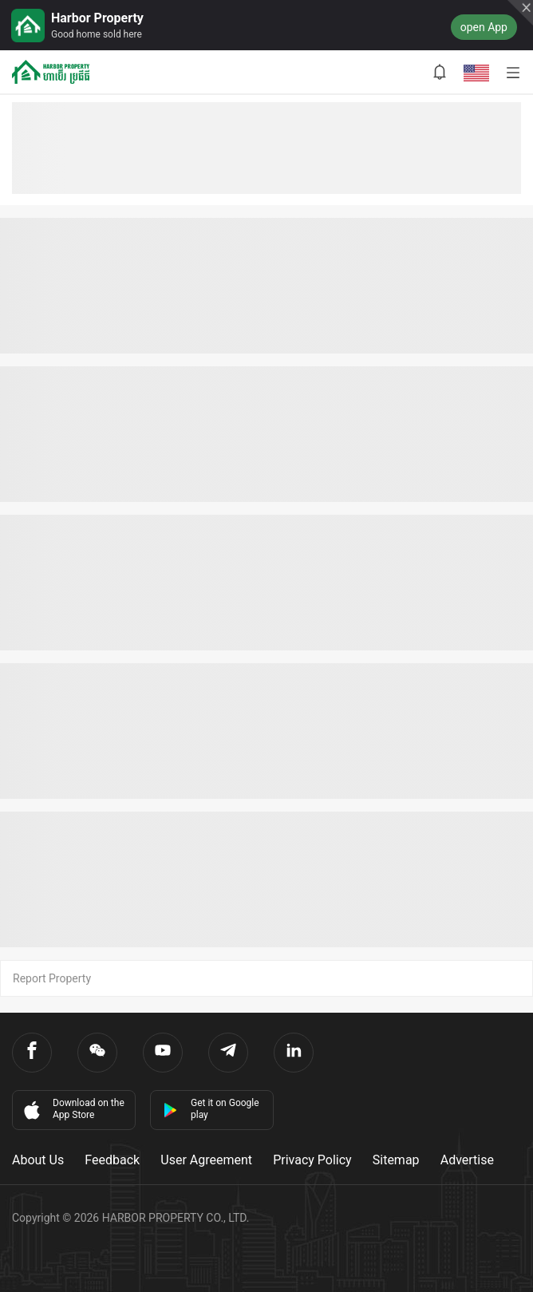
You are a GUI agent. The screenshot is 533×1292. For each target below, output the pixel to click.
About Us (38, 1160)
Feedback (112, 1160)
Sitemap (396, 1160)
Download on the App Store (72, 1109)
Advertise (467, 1160)
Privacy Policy (312, 1160)
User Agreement (206, 1160)
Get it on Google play (211, 1108)
